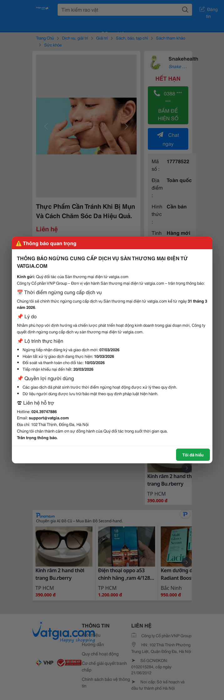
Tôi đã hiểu (193, 454)
